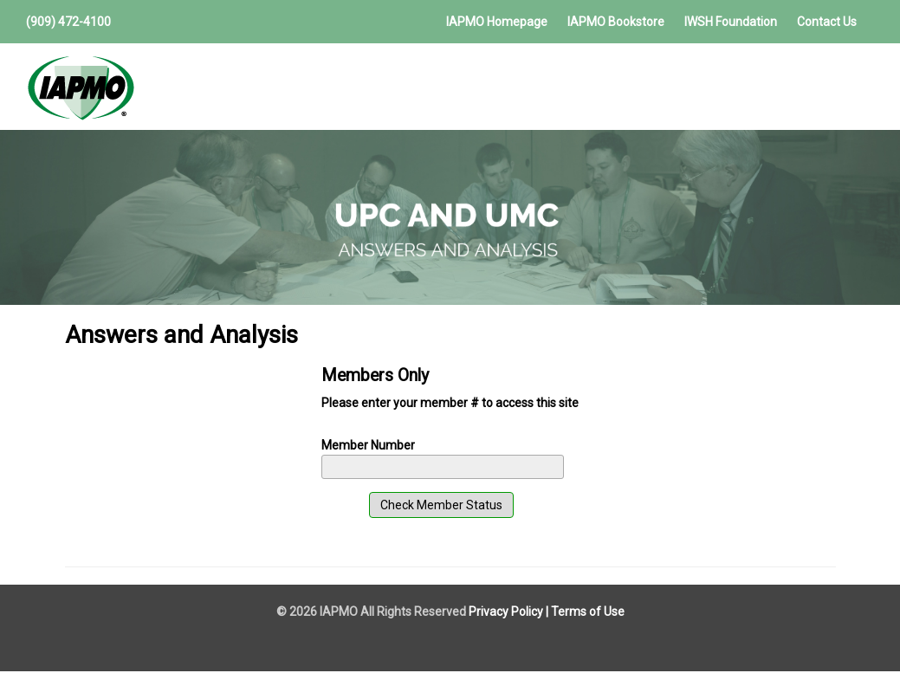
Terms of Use (588, 611)
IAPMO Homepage (496, 22)
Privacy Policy (506, 611)
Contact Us (827, 22)
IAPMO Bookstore (615, 22)
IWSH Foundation (730, 22)
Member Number (368, 445)
